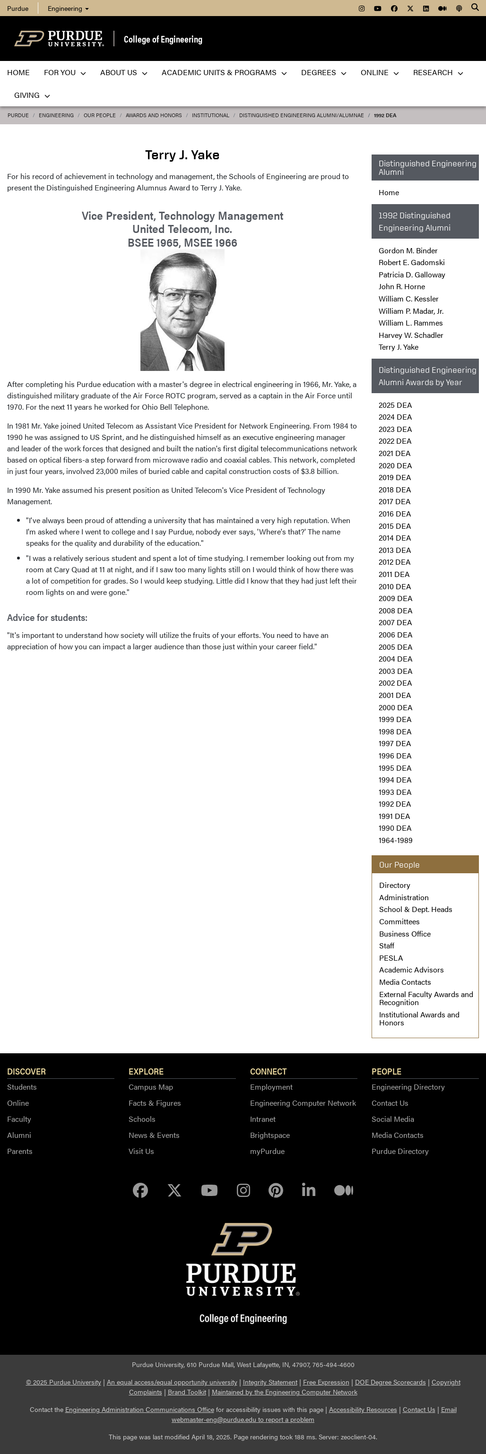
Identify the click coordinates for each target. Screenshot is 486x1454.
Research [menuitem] (438, 72)
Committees (399, 921)
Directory (394, 884)
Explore (146, 1071)
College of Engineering (163, 38)
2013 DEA (395, 549)
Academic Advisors (411, 969)
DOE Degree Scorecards (390, 1381)
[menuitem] (361, 8)
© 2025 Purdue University (63, 1381)
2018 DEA (395, 489)
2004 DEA (396, 658)
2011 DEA (394, 573)
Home (389, 192)
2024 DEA (395, 416)
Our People (100, 115)
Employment (271, 1086)
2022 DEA (395, 440)
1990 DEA (395, 827)
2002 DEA (395, 682)
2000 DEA (396, 707)
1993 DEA (395, 791)
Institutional (210, 115)
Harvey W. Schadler (411, 334)
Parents (20, 1150)
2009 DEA (396, 598)
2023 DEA (395, 428)
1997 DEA (395, 743)
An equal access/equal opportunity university (172, 1381)
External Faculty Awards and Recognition (426, 998)
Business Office (405, 933)
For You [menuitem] (65, 72)
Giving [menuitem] (32, 94)
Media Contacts (405, 981)
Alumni (19, 1134)
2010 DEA (395, 586)
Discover (26, 1071)
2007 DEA (395, 622)
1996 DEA (395, 755)
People (386, 1071)
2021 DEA (395, 452)
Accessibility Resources (363, 1409)
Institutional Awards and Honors (419, 1018)
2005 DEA (396, 646)
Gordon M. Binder (408, 250)
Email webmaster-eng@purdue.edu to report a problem (314, 1414)
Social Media (393, 1118)
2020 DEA (395, 465)
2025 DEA (395, 404)
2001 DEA (395, 694)
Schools (142, 1118)
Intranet (263, 1118)
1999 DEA (395, 719)
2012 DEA (395, 561)
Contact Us (390, 1102)
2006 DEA (396, 634)
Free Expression (326, 1381)
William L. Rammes (411, 322)
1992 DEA (385, 115)
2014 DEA (395, 537)
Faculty (19, 1118)
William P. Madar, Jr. (411, 310)
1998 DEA (395, 731)
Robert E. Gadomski (412, 262)
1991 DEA (394, 815)
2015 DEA (395, 525)
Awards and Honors (154, 115)
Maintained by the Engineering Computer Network (284, 1391)
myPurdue (267, 1150)
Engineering (68, 8)
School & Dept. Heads (415, 908)
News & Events (154, 1134)
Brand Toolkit (187, 1391)
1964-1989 (396, 840)
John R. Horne (402, 286)
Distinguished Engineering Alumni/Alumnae (301, 115)
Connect (268, 1071)
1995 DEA (395, 767)
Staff (386, 945)
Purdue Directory (400, 1150)
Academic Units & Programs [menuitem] (224, 72)
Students (22, 1086)
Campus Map (151, 1086)
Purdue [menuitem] (17, 8)
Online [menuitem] (380, 72)
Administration (404, 897)
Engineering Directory (408, 1086)
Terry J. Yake (398, 346)
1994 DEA (395, 779)
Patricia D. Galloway (412, 274)
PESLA (391, 957)
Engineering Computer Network (303, 1102)
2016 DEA (395, 513)
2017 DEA (395, 501)
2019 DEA (395, 477)
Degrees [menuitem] (324, 72)
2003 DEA (396, 670)
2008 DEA (396, 610)
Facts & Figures (155, 1102)
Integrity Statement (270, 1381)
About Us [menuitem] (124, 72)
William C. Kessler (409, 298)
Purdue (18, 115)
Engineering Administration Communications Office (139, 1409)
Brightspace (270, 1134)
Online (18, 1102)
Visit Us (141, 1150)
